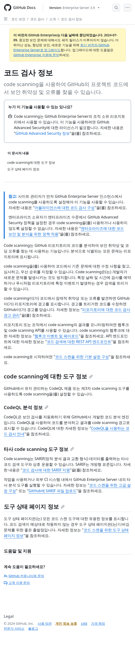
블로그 (33, 628)
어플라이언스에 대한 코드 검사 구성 (65, 207)
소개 (52, 19)
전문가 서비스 (14, 628)
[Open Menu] (127, 7)
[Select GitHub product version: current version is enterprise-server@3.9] (74, 7)
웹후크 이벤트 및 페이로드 (57, 336)
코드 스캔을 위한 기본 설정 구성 (82, 356)
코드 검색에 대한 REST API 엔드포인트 (79, 341)
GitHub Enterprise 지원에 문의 (36, 55)
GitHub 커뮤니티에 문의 (24, 576)
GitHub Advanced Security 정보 (42, 133)
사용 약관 (45, 623)
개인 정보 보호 (66, 623)
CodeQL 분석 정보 (26, 407)
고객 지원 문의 (17, 582)
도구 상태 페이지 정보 (34, 506)
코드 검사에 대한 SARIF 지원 (46, 470)
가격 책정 (98, 623)
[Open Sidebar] (5, 19)
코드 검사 (37, 19)
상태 (84, 623)
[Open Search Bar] (116, 7)
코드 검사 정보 (71, 19)
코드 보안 (18, 19)
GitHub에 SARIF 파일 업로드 (53, 490)
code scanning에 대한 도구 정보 (48, 376)
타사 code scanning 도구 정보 (39, 449)
